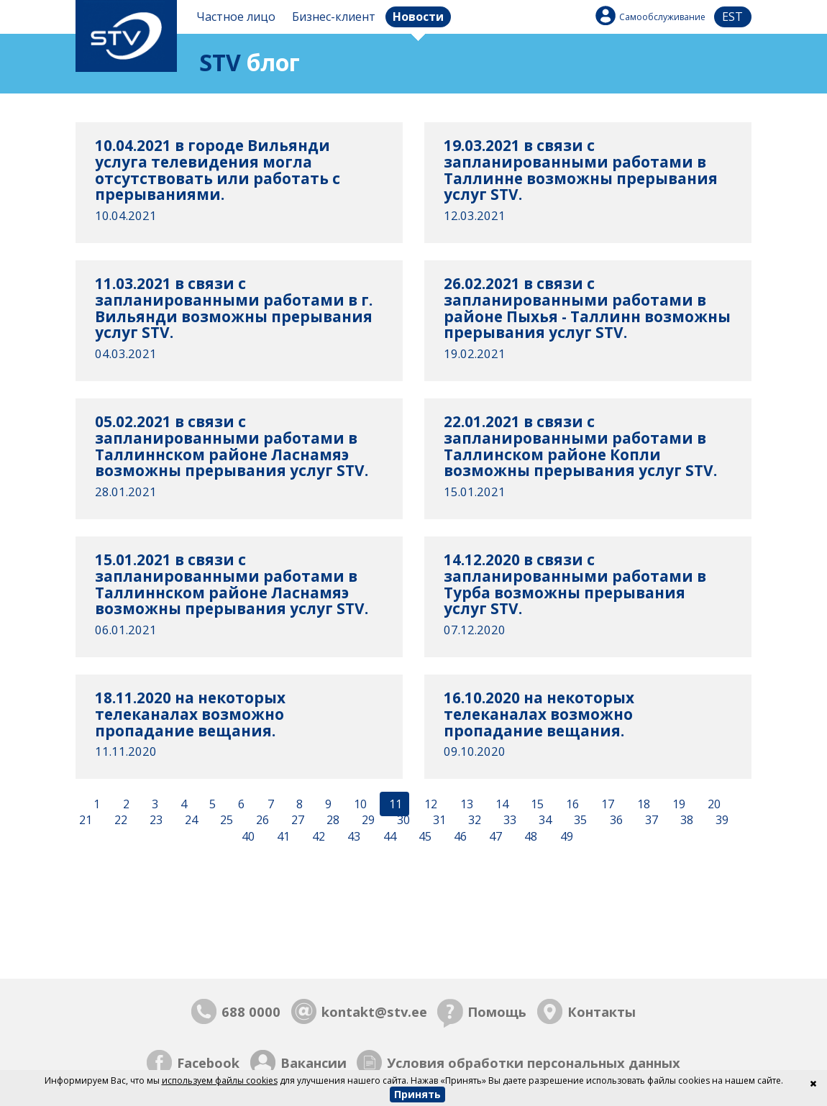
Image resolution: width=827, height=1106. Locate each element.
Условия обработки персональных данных (533, 1062)
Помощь (496, 1011)
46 (459, 837)
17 (606, 804)
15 (536, 804)
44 (388, 837)
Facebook (208, 1062)
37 (650, 820)
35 (579, 820)
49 (565, 837)
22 (119, 820)
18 (642, 804)
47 (494, 837)
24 (190, 820)
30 (402, 820)
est (732, 16)
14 (500, 804)
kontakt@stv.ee (374, 1011)
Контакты (601, 1011)
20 (713, 804)
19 (677, 804)
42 (317, 837)
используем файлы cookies (220, 1080)
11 (394, 804)
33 (508, 820)
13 (465, 804)
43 (352, 837)
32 (473, 820)
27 (296, 820)
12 (429, 804)
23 (155, 820)
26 (261, 820)
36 (615, 820)
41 (282, 837)
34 (544, 820)
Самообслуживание (662, 17)
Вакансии (313, 1062)
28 (331, 820)
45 (423, 837)
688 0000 (250, 1011)
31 (438, 820)
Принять (417, 1094)
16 (571, 804)
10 (359, 804)
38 (685, 820)
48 (529, 837)
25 (225, 820)
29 (367, 820)
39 (720, 820)
